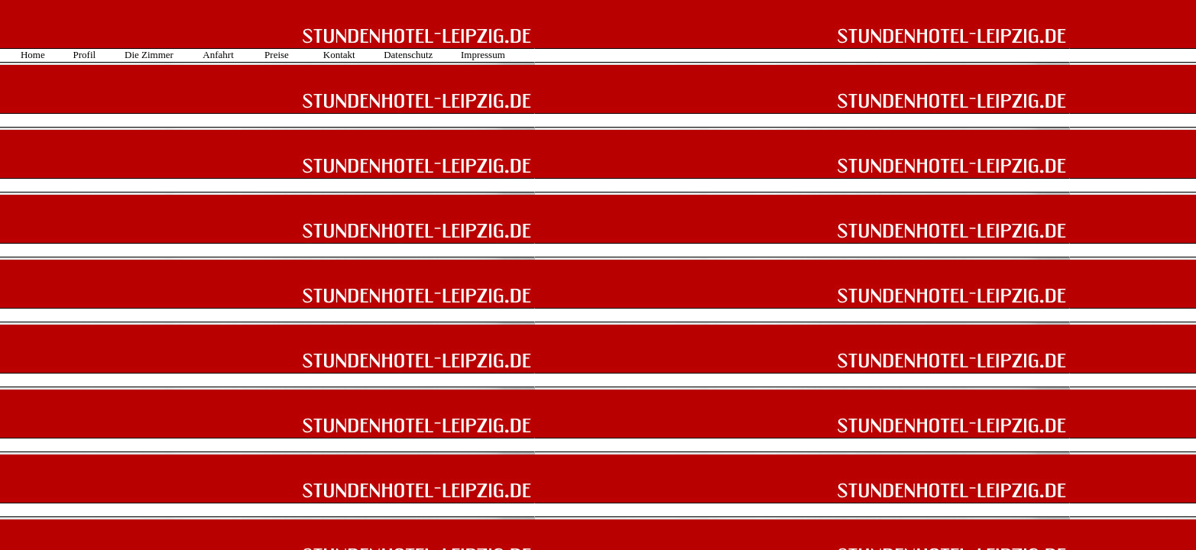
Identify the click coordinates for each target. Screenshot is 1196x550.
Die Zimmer (149, 54)
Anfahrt (218, 54)
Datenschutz (408, 54)
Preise (276, 54)
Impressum (483, 54)
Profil (84, 54)
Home (33, 54)
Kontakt (339, 54)
